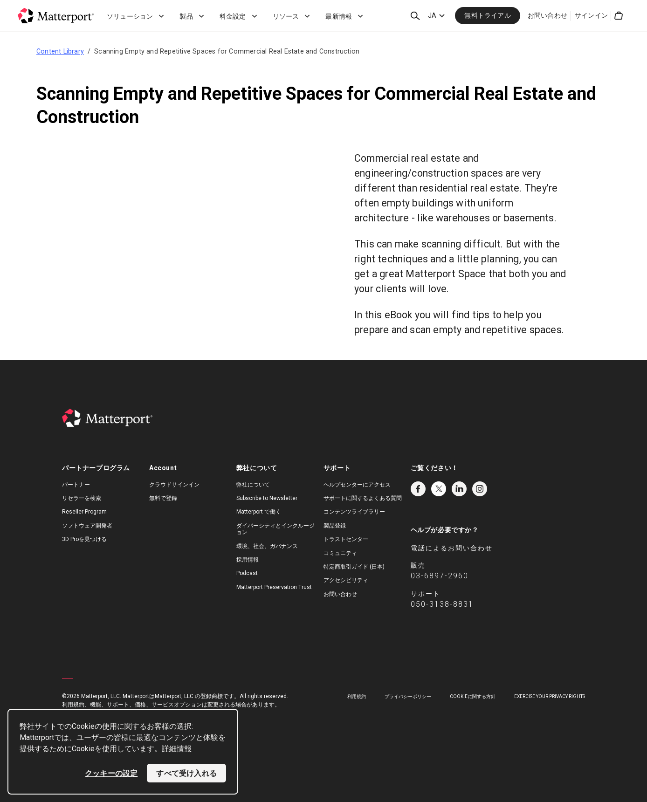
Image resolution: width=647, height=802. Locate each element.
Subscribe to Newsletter (266, 498)
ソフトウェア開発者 (87, 525)
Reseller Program (84, 511)
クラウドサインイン (174, 484)
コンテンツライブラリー (354, 511)
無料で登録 (163, 498)
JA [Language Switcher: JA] (432, 15)
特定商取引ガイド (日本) (354, 566)
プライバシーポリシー (408, 696)
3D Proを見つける (84, 539)
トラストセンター (346, 539)
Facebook (418, 488)
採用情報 (247, 559)
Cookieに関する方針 (473, 696)
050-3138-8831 (442, 604)
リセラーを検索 (81, 498)
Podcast (247, 573)
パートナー (76, 484)
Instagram (479, 488)
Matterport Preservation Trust (274, 587)
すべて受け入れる (186, 773)
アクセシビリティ (346, 580)
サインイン (591, 15)
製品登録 (335, 525)
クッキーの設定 (111, 773)
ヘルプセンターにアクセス (357, 484)
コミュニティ (340, 553)
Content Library (60, 51)
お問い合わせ (547, 15)
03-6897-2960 (439, 575)
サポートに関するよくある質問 (363, 498)
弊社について (253, 484)
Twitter (438, 488)
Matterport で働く (258, 511)
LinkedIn (459, 488)
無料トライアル (487, 15)
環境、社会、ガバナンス (267, 546)
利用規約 (356, 696)
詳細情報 (177, 748)
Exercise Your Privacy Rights (549, 696)
